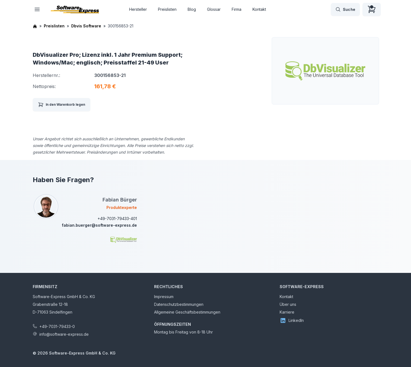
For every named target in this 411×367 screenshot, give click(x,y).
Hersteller (138, 9)
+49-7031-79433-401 (117, 218)
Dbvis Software (86, 26)
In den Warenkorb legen (61, 104)
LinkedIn (292, 320)
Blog (192, 9)
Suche (345, 9)
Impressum (163, 296)
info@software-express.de (64, 334)
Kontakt (259, 9)
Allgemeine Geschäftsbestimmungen (187, 312)
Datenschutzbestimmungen (178, 304)
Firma (236, 9)
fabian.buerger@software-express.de (99, 225)
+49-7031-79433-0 (57, 326)
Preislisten (167, 9)
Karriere (287, 312)
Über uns (288, 304)
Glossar (214, 9)
